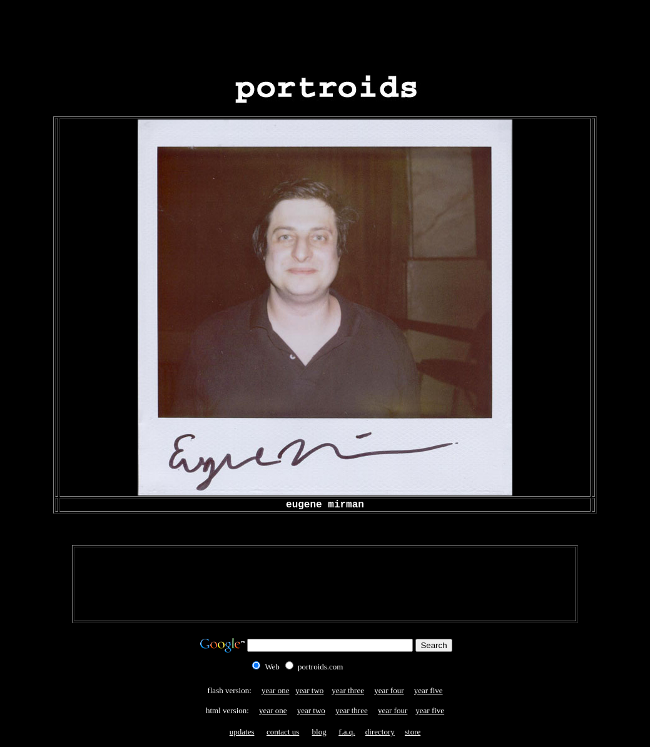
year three (348, 690)
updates (242, 731)
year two (309, 690)
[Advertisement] (325, 33)
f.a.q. (346, 731)
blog (319, 731)
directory (380, 731)
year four (389, 690)
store (412, 731)
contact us (283, 731)
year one (275, 690)
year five (428, 690)
